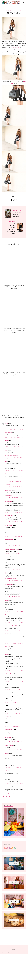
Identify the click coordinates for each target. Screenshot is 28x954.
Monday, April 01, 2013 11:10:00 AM (14, 622)
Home (5, 947)
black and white (10, 10)
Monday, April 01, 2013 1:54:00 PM (13, 702)
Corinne (7, 717)
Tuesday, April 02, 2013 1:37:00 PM (13, 742)
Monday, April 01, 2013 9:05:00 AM (13, 553)
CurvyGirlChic (8, 737)
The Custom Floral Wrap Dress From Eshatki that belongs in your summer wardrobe (14, 286)
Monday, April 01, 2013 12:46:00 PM (14, 681)
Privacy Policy (20, 947)
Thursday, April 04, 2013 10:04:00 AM (14, 793)
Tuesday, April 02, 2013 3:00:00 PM (14, 750)
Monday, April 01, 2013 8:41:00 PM (13, 734)
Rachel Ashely (8, 771)
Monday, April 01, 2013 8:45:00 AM (13, 546)
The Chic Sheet (8, 525)
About (14, 949)
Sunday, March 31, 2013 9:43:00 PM (14, 429)
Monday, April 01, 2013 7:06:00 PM (13, 726)
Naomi (6, 450)
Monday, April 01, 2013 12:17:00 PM (14, 651)
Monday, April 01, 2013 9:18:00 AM (13, 581)
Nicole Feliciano (9, 584)
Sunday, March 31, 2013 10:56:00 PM (14, 447)
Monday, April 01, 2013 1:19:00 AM (13, 487)
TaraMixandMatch (9, 540)
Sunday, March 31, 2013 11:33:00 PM (14, 458)
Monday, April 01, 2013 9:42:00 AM (13, 597)
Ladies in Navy (8, 490)
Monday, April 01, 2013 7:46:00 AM (13, 536)
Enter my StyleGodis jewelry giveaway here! (14, 482)
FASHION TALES (9, 516)
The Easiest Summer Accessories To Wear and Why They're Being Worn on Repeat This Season (14, 374)
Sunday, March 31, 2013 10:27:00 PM (14, 437)
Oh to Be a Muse (9, 674)
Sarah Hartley (8, 433)
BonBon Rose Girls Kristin (11, 626)
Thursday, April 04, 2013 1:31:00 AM (14, 783)
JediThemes (24, 952)
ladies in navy (9, 495)
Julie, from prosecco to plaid (12, 549)
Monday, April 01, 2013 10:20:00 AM (14, 611)
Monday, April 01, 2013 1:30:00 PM (13, 689)
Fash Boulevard (8, 501)
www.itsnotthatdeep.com (10, 579)
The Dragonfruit (9, 474)
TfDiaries (17, 952)
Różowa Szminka (9, 745)
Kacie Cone (7, 646)
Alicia (6, 615)
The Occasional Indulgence (11, 455)
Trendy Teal (7, 484)
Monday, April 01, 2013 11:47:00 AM (14, 630)
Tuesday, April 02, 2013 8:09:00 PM (13, 767)
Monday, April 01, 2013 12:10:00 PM (14, 643)
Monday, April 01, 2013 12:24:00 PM (14, 670)
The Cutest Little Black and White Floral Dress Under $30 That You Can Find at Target (14, 330)
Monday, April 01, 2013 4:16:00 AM (13, 522)
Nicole (6, 423)
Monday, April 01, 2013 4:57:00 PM (13, 713)
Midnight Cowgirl (9, 729)
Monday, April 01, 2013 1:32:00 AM (13, 498)
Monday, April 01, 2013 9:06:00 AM (13, 570)
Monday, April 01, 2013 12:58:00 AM (14, 470)
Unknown (7, 440)
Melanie (7, 634)
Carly (6, 461)
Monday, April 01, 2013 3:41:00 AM (13, 512)
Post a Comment (7, 796)
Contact (11, 947)
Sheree (6, 573)
